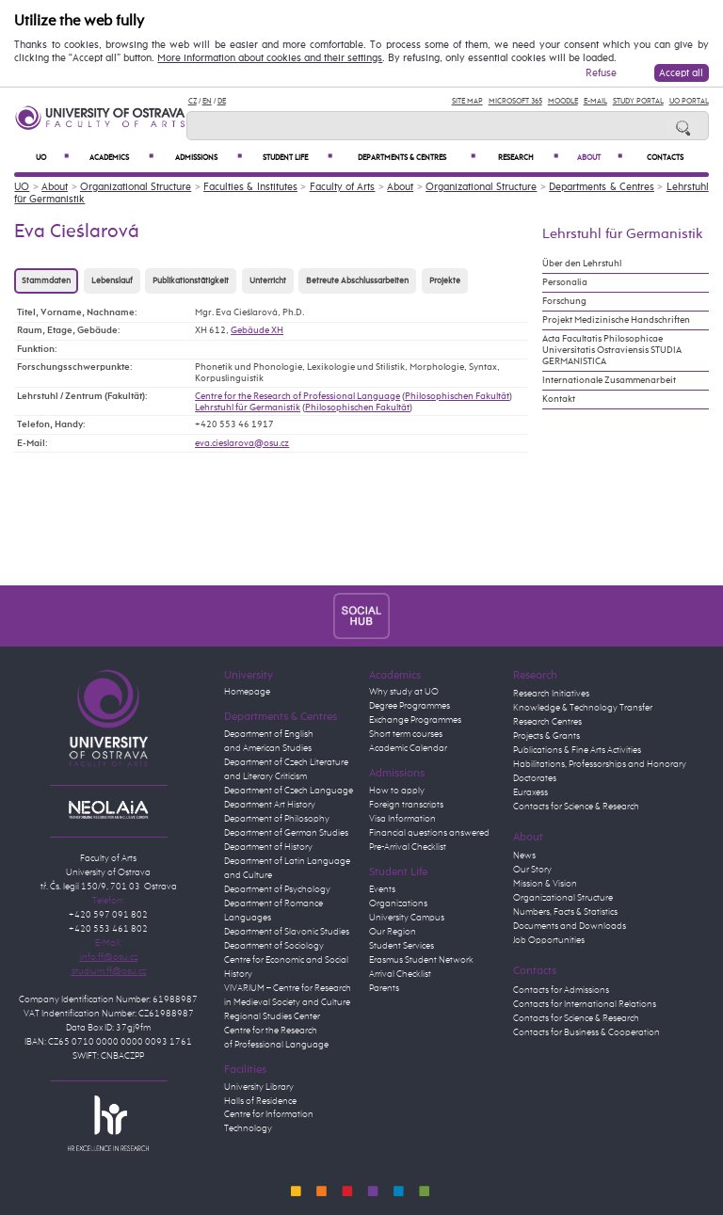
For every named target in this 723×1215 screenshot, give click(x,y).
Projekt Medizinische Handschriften (616, 320)
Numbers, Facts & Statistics (565, 912)
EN (207, 101)
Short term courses (405, 734)
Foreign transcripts (406, 804)
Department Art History (269, 804)
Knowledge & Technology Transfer (582, 707)
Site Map (467, 101)
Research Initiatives (551, 693)
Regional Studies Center (272, 1016)
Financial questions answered (429, 833)
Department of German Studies (286, 833)
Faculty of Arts (343, 187)
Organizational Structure (135, 187)
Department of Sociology (274, 946)
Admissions (208, 157)
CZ (192, 101)
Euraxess (530, 792)
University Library (259, 1087)
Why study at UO (404, 691)
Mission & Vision (545, 883)
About (599, 157)
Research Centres (547, 722)
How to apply (397, 790)
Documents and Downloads (569, 926)
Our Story (532, 869)
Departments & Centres (416, 157)
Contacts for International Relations (584, 1004)
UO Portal (689, 101)
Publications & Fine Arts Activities (577, 750)
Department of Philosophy (276, 818)
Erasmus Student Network (421, 960)
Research (528, 157)
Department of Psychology (277, 889)
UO (52, 157)
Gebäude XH (257, 330)
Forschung (564, 301)
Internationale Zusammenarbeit (609, 380)
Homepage (247, 691)
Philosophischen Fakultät (457, 396)
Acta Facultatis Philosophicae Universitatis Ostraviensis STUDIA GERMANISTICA (612, 350)
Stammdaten (46, 281)
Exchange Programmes (415, 720)
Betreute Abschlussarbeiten (357, 281)
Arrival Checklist (400, 974)
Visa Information (402, 818)
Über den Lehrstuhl (581, 263)
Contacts (665, 158)
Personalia (564, 282)
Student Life (297, 157)
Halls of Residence (260, 1101)
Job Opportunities (549, 940)
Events (382, 889)
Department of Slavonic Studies (286, 931)
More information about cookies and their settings (269, 58)
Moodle (563, 101)
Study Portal (638, 101)
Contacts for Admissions (561, 990)
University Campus (406, 917)
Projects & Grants (546, 736)
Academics (121, 157)
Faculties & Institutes (250, 187)
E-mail (595, 101)
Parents (384, 988)
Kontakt (558, 399)
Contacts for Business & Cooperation (586, 1032)
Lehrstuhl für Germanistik (247, 407)
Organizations (398, 903)
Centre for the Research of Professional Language (297, 396)
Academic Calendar (408, 748)
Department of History (268, 847)
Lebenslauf (112, 281)
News (524, 855)
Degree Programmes (409, 706)
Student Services (401, 946)
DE (221, 101)
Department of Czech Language (288, 790)
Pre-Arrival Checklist (407, 847)
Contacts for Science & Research (576, 806)
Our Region (392, 931)
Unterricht (267, 281)
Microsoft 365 (515, 101)
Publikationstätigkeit (191, 281)
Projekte (444, 281)
